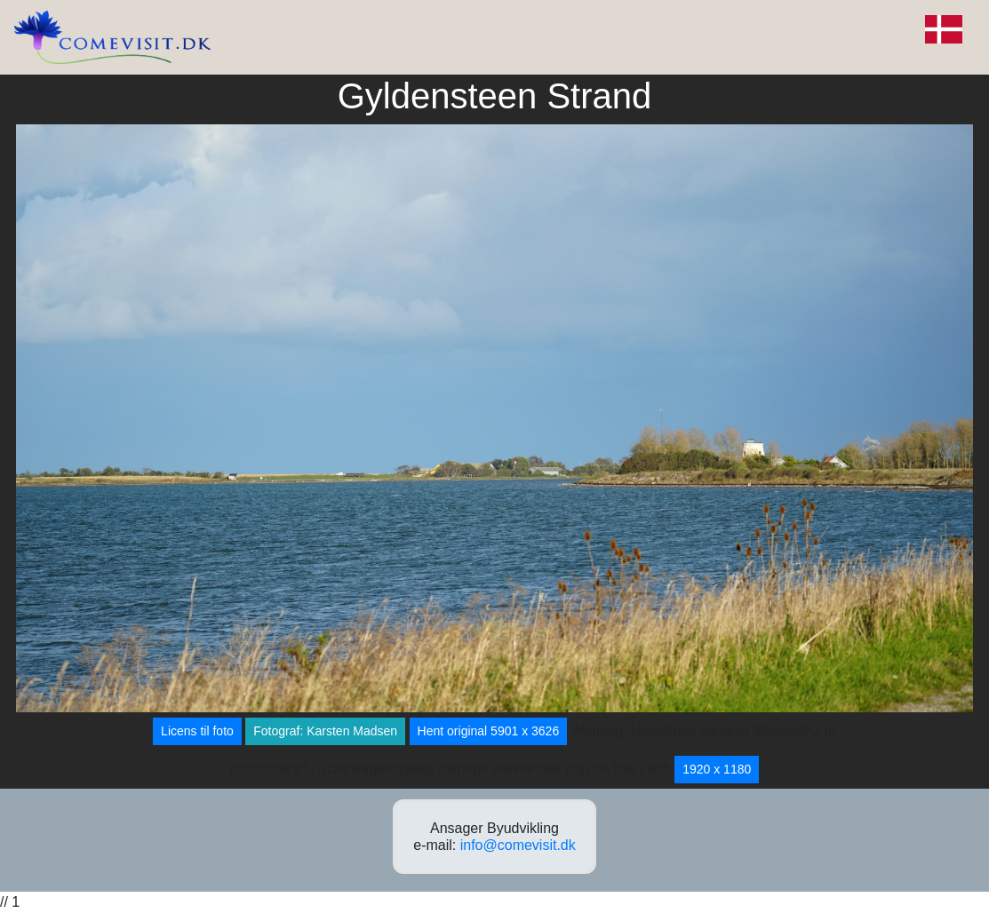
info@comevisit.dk (518, 845)
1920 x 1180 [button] (716, 769)
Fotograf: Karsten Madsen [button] (325, 731)
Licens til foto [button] (197, 731)
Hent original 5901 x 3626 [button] (489, 731)
